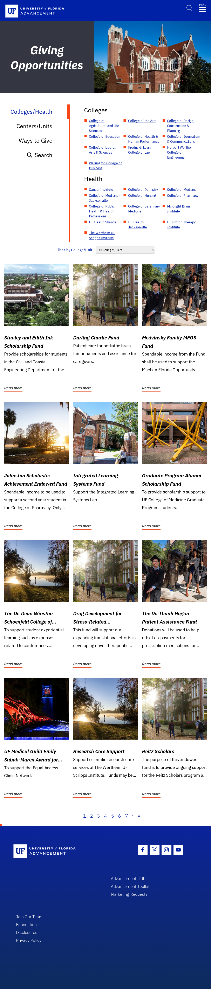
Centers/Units (34, 126)
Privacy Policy (28, 940)
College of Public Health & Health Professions (102, 211)
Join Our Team (29, 916)
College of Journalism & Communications (183, 138)
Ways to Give (35, 140)
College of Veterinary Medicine (144, 208)
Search (39, 155)
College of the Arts (142, 121)
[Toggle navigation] (203, 7)
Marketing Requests (129, 894)
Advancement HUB (128, 878)
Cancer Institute (101, 189)
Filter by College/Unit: (75, 250)
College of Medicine (182, 189)
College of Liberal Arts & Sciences (102, 149)
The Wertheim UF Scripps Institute (102, 235)
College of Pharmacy (182, 195)
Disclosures (26, 932)
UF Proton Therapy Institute (181, 224)
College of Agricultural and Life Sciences (104, 126)
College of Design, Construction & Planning (180, 126)
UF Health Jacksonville (137, 224)
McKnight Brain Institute (178, 208)
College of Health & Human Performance (143, 138)
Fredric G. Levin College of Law (139, 149)
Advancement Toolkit (130, 886)
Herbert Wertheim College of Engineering (180, 152)
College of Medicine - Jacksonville (105, 198)
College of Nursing (142, 195)
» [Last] (139, 815)
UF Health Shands (102, 222)
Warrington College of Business (105, 165)
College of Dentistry (143, 189)
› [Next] (133, 815)
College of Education (104, 136)
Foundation (26, 924)
